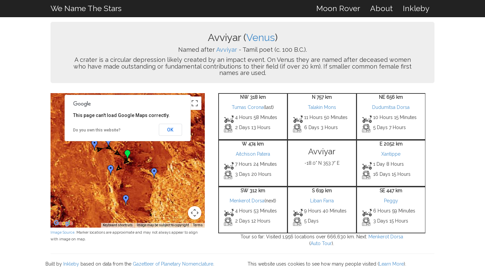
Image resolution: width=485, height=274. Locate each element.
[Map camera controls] (194, 213)
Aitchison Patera (253, 154)
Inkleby (416, 8)
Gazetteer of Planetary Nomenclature (173, 264)
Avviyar (226, 49)
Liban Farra (322, 200)
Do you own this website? (97, 130)
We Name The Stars (86, 8)
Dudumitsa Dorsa (391, 107)
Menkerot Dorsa (247, 200)
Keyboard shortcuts (118, 225)
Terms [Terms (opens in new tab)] (198, 225)
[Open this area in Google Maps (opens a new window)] (63, 223)
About (381, 8)
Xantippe (390, 154)
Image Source (62, 232)
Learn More (391, 264)
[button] (108, 141)
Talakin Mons (322, 107)
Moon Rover (338, 8)
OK (170, 129)
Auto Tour (321, 243)
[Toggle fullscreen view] (194, 103)
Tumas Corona (248, 107)
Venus (260, 37)
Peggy (391, 200)
